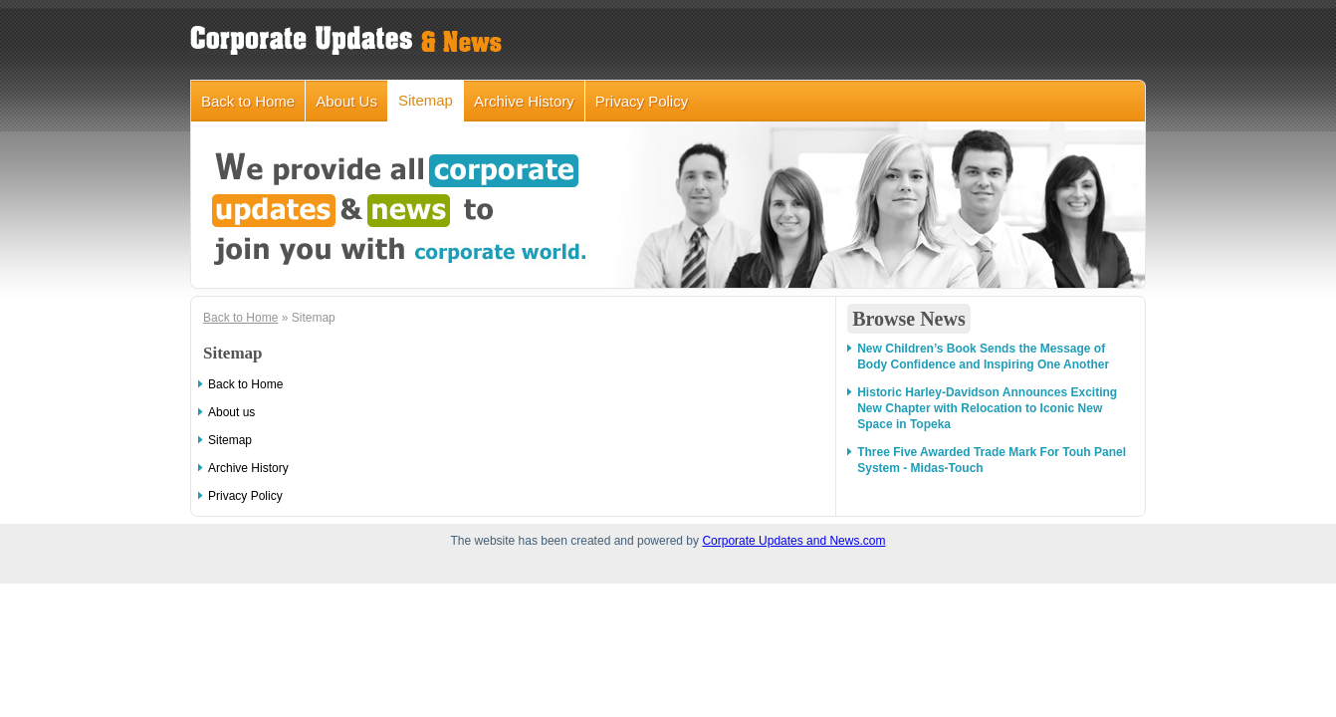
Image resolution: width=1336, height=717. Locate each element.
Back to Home (248, 101)
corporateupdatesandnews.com (349, 40)
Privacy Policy (641, 101)
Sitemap (425, 100)
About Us (346, 101)
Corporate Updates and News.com (793, 541)
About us (231, 412)
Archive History (524, 101)
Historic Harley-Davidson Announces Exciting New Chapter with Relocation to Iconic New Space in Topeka (987, 408)
